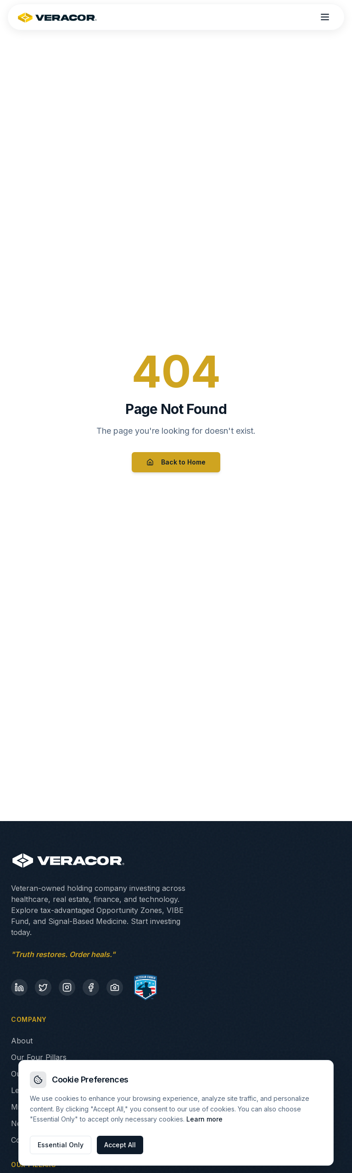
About (22, 1040)
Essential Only (61, 1145)
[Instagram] (67, 987)
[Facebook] (91, 987)
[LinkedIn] (19, 987)
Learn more (204, 1119)
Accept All (120, 1145)
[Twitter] (43, 987)
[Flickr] (114, 987)
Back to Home (176, 462)
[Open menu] (325, 17)
